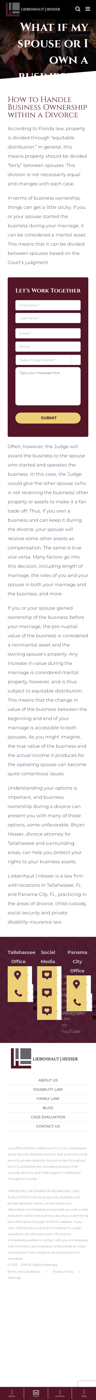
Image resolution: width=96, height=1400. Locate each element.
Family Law (48, 1098)
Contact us (48, 1126)
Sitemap (14, 1278)
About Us (48, 1080)
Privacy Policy (63, 1271)
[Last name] (48, 318)
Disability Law (48, 1089)
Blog (48, 1108)
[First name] (48, 305)
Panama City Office (77, 962)
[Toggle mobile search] (77, 9)
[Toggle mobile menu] (88, 9)
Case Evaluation (48, 1117)
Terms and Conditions (23, 1271)
